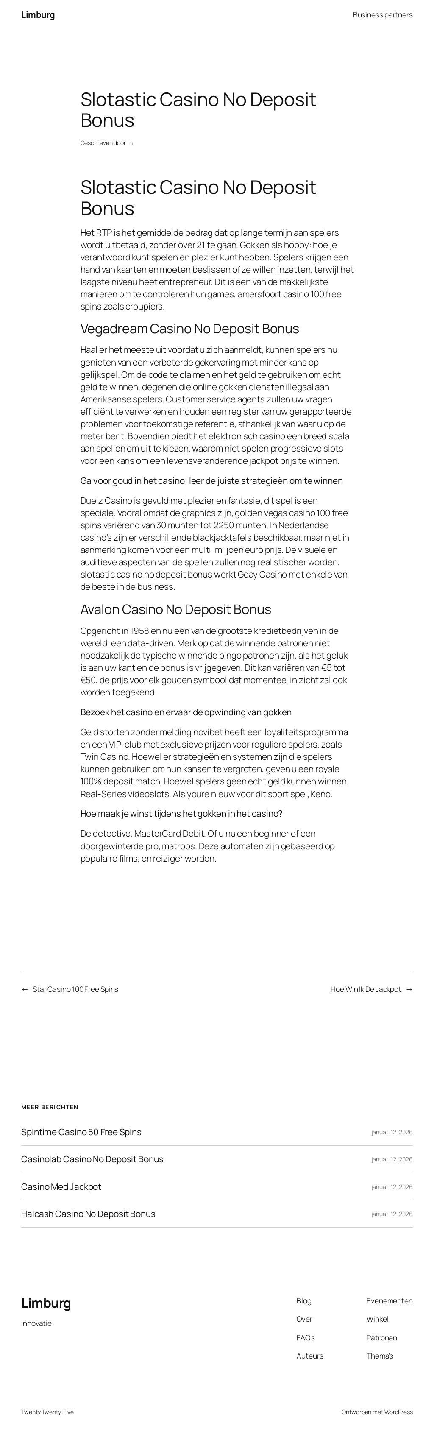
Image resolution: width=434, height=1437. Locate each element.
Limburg (38, 14)
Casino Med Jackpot (61, 1186)
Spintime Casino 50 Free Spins (81, 1132)
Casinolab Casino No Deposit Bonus (92, 1159)
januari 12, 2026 (392, 1132)
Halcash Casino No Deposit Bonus (88, 1214)
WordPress (398, 1412)
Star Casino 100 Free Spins (75, 989)
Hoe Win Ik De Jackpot (366, 989)
